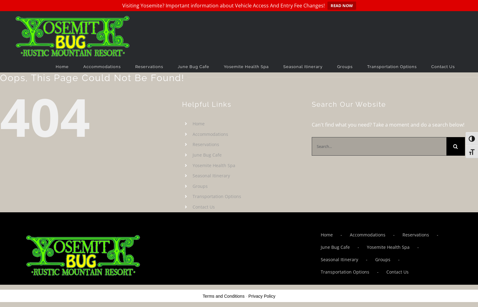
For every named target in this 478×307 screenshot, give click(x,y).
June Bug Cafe (207, 155)
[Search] (455, 146)
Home (199, 124)
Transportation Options (217, 196)
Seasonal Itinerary (211, 176)
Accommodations (210, 134)
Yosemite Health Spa (214, 165)
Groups (200, 186)
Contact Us (204, 207)
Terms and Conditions (224, 296)
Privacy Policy (261, 296)
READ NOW (342, 5)
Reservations (206, 144)
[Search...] (379, 146)
